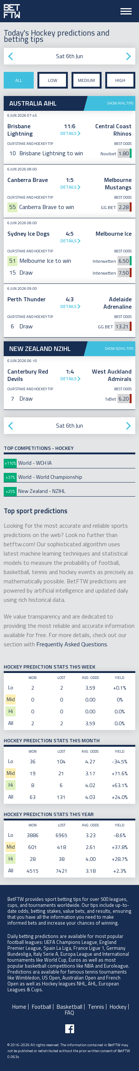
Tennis (96, 1006)
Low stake (52, 83)
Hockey (118, 1006)
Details (68, 133)
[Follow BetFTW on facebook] (70, 1029)
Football (41, 1006)
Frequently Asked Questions (71, 644)
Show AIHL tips (120, 103)
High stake (120, 83)
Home (19, 1006)
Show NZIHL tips (119, 348)
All (18, 80)
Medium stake (86, 83)
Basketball (69, 1006)
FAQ (69, 1012)
